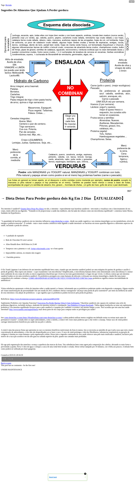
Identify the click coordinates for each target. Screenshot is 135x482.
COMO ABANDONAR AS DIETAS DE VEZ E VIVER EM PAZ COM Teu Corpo (60, 278)
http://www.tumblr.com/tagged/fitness (23, 309)
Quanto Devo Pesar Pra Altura (32, 209)
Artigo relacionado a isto (40, 249)
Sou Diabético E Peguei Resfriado (80, 305)
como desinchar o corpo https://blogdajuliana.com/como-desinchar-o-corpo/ (33, 318)
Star (10, 359)
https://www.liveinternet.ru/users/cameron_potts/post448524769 (34, 299)
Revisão (8, 5)
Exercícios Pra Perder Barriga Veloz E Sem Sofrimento (59, 303)
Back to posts (6, 363)
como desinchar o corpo (60, 221)
